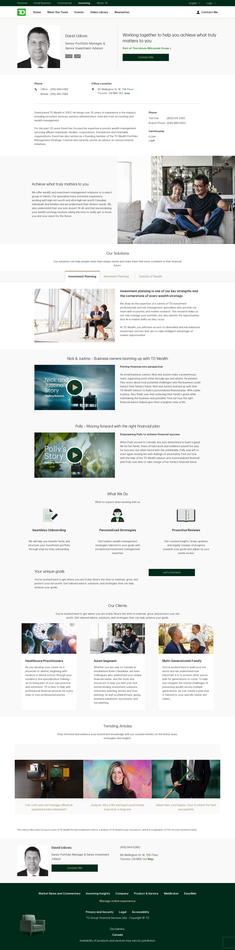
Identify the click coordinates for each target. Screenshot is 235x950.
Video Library (99, 12)
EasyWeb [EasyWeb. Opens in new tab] (190, 893)
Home (37, 12)
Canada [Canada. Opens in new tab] (117, 935)
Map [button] (150, 859)
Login (211, 3)
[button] (74, 387)
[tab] (82, 276)
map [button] (127, 93)
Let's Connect (172, 572)
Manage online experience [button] (117, 901)
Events (79, 12)
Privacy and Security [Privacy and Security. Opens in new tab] (100, 912)
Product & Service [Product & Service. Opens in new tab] (146, 893)
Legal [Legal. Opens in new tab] (122, 912)
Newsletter (122, 12)
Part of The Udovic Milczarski (147, 48)
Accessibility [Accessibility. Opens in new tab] (140, 912)
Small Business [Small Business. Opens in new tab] (42, 3)
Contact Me (207, 12)
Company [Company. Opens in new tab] (121, 893)
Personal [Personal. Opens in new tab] (22, 3)
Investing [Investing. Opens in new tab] (84, 3)
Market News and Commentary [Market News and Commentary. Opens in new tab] (60, 893)
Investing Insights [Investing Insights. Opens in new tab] (98, 893)
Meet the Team (57, 12)
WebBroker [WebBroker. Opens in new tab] (171, 893)
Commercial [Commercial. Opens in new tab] (64, 3)
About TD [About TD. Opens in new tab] (102, 3)
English (194, 3)
